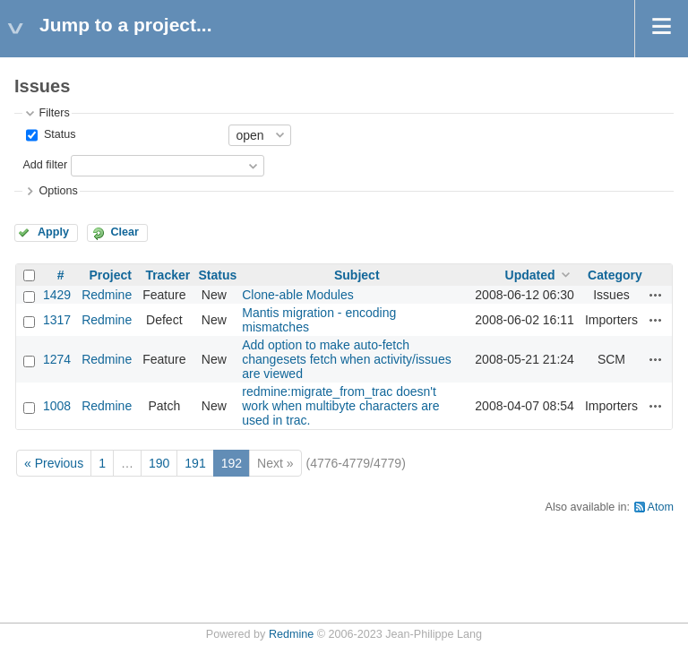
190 (159, 463)
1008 (57, 406)
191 (195, 463)
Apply (53, 232)
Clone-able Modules (298, 295)
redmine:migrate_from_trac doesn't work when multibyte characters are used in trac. (340, 405)
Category (615, 275)
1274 (57, 359)
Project (110, 275)
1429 (57, 295)
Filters (54, 113)
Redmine (107, 295)
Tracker (167, 275)
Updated (530, 275)
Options (58, 191)
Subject (357, 275)
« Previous (53, 463)
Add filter (44, 165)
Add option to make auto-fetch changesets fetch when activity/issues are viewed (346, 359)
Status (57, 134)
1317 (57, 320)
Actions (656, 295)
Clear (124, 232)
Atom (661, 507)
